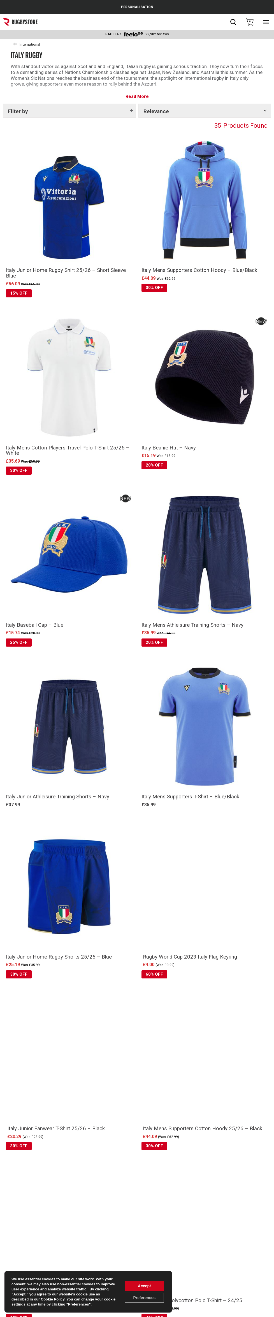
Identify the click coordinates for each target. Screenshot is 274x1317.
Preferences (144, 1297)
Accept (144, 1286)
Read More (137, 96)
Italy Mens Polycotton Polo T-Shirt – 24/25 (192, 1300)
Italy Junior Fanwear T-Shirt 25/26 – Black (56, 1128)
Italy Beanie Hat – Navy (168, 448)
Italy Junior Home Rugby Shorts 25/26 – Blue (59, 957)
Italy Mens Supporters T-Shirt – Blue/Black (190, 797)
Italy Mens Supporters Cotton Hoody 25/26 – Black (202, 1128)
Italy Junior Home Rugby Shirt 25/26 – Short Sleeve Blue (66, 273)
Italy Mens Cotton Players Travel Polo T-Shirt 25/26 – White (67, 450)
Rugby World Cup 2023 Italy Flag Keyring (190, 957)
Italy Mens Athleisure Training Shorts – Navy (192, 625)
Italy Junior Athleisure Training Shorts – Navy (57, 797)
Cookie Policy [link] (52, 1299)
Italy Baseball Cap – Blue (34, 625)
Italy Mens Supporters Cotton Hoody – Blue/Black (199, 270)
